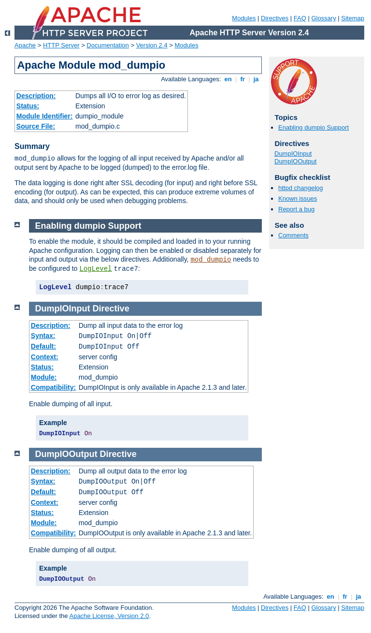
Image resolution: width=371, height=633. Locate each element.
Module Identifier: (44, 116)
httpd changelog (300, 187)
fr (243, 79)
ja (256, 79)
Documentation (107, 45)
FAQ (300, 18)
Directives (274, 18)
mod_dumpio (210, 260)
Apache (25, 45)
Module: (44, 377)
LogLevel (95, 269)
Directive (111, 308)
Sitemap (352, 18)
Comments (293, 235)
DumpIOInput (293, 153)
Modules (244, 18)
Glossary (323, 18)
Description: (36, 96)
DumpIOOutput (295, 161)
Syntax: (43, 335)
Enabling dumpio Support (313, 127)
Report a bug (296, 209)
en (228, 79)
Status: (27, 106)
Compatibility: (53, 387)
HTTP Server (61, 45)
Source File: (35, 126)
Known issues (297, 198)
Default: (43, 346)
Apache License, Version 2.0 (109, 615)
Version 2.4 (152, 45)
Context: (44, 357)
